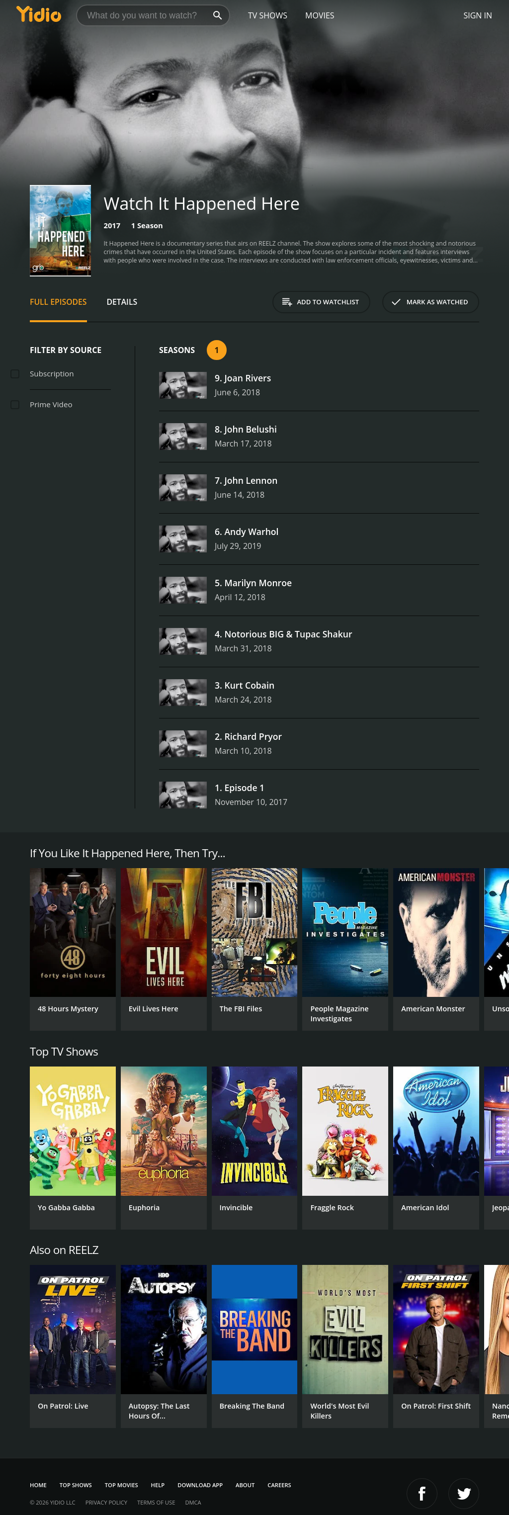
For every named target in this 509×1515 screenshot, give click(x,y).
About (245, 1485)
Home (38, 1485)
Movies (320, 15)
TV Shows (267, 15)
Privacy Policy (106, 1502)
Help (158, 1485)
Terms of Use (156, 1502)
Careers (279, 1485)
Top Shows (76, 1485)
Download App (200, 1485)
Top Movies (121, 1485)
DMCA (193, 1502)
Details (122, 301)
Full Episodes (58, 301)
